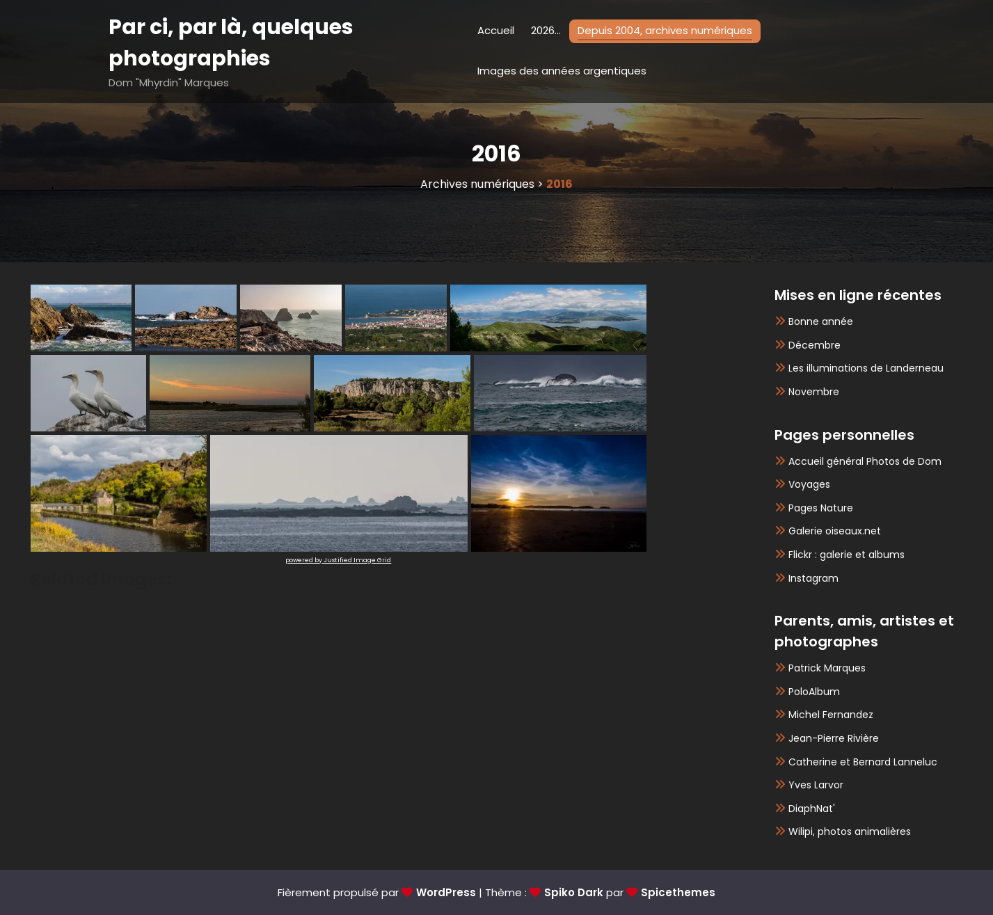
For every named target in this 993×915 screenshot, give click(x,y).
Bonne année (820, 321)
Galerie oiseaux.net (834, 531)
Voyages (809, 484)
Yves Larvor (815, 785)
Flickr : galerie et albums (846, 555)
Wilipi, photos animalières (849, 831)
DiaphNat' (811, 808)
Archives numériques (477, 184)
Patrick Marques (827, 668)
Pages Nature (820, 508)
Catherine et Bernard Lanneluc (862, 762)
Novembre (813, 392)
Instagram (813, 578)
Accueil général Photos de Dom (865, 461)
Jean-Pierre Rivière (833, 738)
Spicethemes (678, 892)
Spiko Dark (573, 892)
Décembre (814, 345)
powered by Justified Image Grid (338, 560)
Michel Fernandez (830, 715)
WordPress (446, 892)
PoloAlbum (814, 692)
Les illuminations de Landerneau (866, 368)
